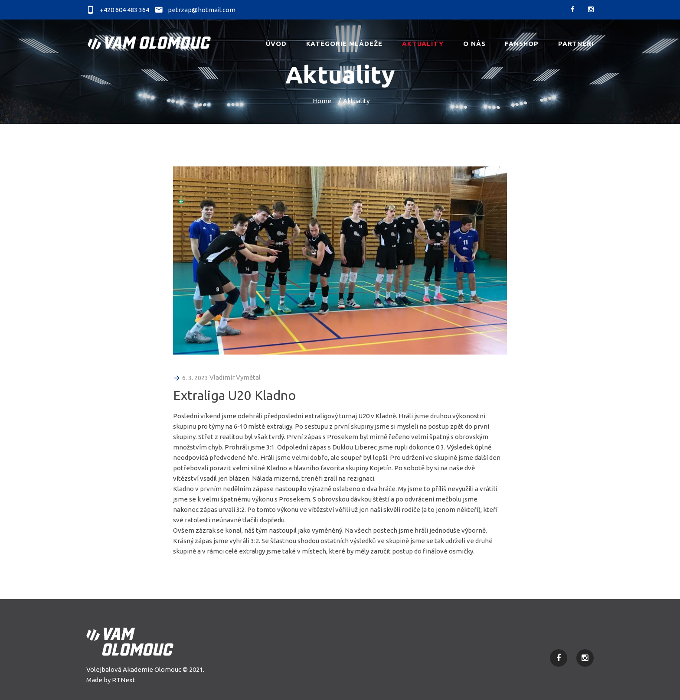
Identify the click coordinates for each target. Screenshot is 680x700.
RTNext (123, 680)
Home (322, 100)
